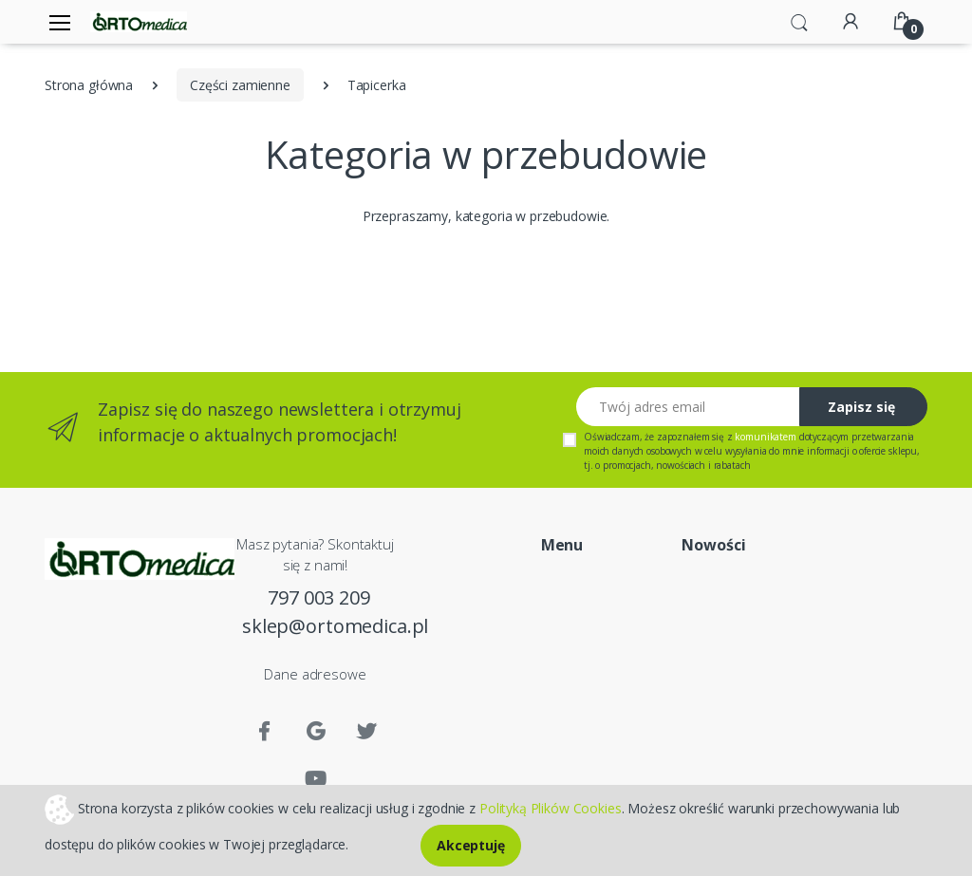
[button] (799, 21)
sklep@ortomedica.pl (319, 626)
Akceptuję (471, 845)
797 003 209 (318, 597)
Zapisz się (861, 407)
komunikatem (765, 436)
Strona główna (89, 85)
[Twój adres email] (688, 406)
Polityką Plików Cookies (550, 807)
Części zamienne (240, 85)
